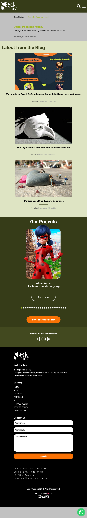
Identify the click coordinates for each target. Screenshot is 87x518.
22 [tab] (65, 308)
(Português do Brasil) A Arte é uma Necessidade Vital (43, 147)
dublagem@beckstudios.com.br (30, 478)
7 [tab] (34, 308)
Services (18, 394)
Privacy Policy (21, 404)
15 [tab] (50, 308)
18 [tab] (57, 308)
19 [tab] (59, 308)
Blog (16, 400)
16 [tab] (53, 308)
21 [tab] (63, 308)
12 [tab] (44, 308)
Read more (43, 297)
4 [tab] (28, 308)
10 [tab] (40, 308)
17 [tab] (55, 308)
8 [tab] (36, 308)
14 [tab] (48, 308)
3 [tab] (25, 308)
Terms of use (20, 411)
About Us (18, 390)
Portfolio (18, 397)
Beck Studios (19, 17)
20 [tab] (61, 308)
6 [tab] (32, 308)
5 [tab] (30, 308)
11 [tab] (42, 308)
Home (16, 387)
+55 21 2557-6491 (26, 475)
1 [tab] (21, 308)
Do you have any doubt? (43, 320)
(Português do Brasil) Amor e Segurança (43, 201)
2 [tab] (23, 308)
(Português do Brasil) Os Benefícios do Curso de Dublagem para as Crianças (43, 94)
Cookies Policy (21, 407)
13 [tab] (46, 308)
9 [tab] (38, 308)
